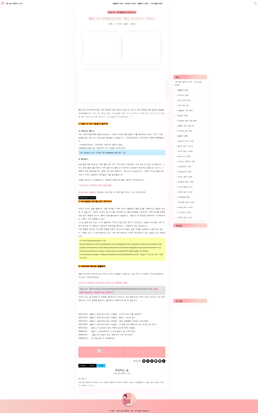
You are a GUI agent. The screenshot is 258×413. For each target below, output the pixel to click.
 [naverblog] (164, 361)
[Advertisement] (102, 48)
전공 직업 (183, 105)
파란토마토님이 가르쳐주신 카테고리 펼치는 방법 (101, 144)
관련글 (82, 365)
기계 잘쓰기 (184, 212)
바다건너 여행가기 (186, 161)
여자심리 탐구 (184, 131)
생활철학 (117, 3)
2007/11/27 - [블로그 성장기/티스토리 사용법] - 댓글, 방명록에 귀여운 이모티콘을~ (113, 321)
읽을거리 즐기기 (185, 141)
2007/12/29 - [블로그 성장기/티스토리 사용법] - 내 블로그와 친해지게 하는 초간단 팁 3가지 (117, 324)
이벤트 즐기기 (184, 192)
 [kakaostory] (152, 361)
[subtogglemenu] (2, 3)
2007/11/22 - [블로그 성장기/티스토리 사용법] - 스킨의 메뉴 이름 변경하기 (110, 314)
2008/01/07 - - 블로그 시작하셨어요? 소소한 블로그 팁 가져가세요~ (107, 331)
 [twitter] (160, 361)
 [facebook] (156, 361)
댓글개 (126, 24)
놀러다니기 (183, 156)
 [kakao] (148, 361)
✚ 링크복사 (137, 361)
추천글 (101, 365)
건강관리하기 (184, 166)
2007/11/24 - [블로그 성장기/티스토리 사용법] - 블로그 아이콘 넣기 (106, 317)
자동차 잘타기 (184, 217)
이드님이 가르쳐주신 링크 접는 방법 (96, 185)
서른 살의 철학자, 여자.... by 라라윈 (188, 83)
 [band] (144, 361)
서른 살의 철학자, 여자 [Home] (13, 3)
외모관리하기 (184, 171)
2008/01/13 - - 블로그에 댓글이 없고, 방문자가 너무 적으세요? (105, 334)
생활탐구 (142, 3)
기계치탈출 (156, 3)
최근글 (92, 365)
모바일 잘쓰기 (185, 207)
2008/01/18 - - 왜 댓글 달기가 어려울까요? (96, 338)
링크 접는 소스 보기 (88, 198)
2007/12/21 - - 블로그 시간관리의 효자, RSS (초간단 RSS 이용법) (106, 328)
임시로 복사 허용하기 (87, 192)
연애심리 (130, 3)
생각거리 (183, 95)
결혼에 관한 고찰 (185, 125)
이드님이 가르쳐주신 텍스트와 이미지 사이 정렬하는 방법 (102, 282)
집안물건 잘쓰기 (185, 181)
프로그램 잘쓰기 (185, 202)
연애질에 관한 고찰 (187, 120)
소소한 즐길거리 (184, 187)
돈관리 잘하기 (184, 176)
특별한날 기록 (185, 110)
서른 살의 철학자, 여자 (86, 382)
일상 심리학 (183, 100)
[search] (255, 3)
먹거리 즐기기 (185, 151)
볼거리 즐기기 (185, 146)
